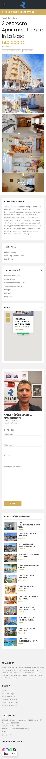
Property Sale (6, 18)
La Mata (8, 46)
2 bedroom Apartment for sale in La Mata (22, 321)
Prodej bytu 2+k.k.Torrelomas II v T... (28, 640)
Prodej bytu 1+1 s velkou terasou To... (28, 598)
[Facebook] (7, 749)
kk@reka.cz (14, 726)
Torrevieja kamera (9, 699)
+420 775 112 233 (16, 723)
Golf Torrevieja (8, 693)
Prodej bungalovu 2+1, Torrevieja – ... (27, 535)
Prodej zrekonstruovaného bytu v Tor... (29, 525)
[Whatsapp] (10, 749)
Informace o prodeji (10, 702)
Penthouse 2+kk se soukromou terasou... (27, 545)
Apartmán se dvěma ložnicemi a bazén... (26, 619)
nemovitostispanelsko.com (20, 729)
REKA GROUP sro (8, 696)
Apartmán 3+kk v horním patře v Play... (28, 556)
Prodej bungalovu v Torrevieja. (26, 629)
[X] (14, 749)
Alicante (15, 255)
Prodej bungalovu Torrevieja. (26, 577)
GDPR (4, 708)
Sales (15, 18)
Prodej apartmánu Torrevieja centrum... (27, 608)
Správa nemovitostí (9, 705)
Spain (22, 255)
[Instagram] (3, 749)
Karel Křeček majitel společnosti (18, 416)
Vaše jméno (8, 434)
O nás (4, 690)
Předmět (7, 456)
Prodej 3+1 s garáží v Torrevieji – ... (27, 587)
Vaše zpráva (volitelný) (23, 483)
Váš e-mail (8, 445)
